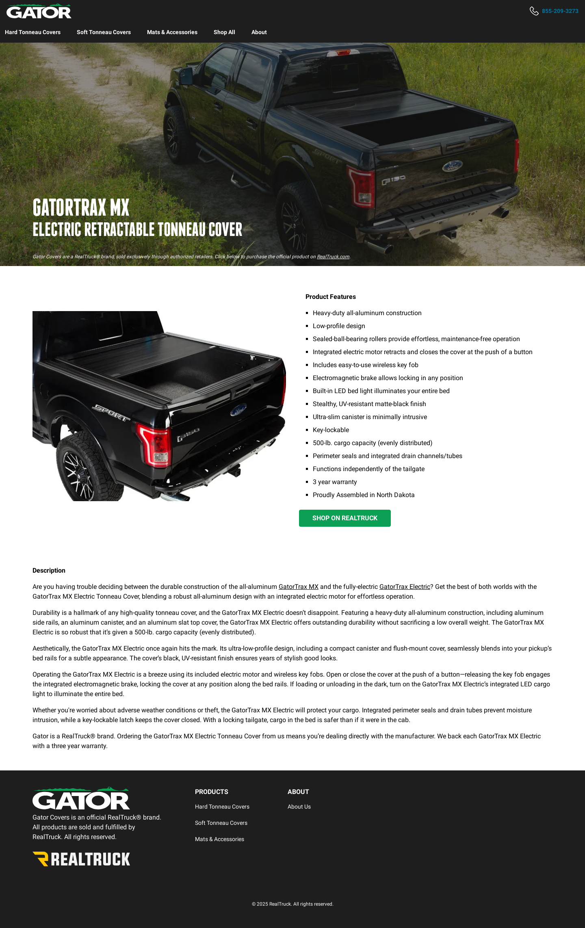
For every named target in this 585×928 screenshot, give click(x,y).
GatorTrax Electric (404, 587)
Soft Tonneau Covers (104, 32)
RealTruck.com (333, 257)
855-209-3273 (560, 11)
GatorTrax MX (298, 587)
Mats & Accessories (172, 32)
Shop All (224, 32)
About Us (299, 806)
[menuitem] (32, 32)
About (259, 32)
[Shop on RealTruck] (345, 518)
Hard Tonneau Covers (33, 32)
